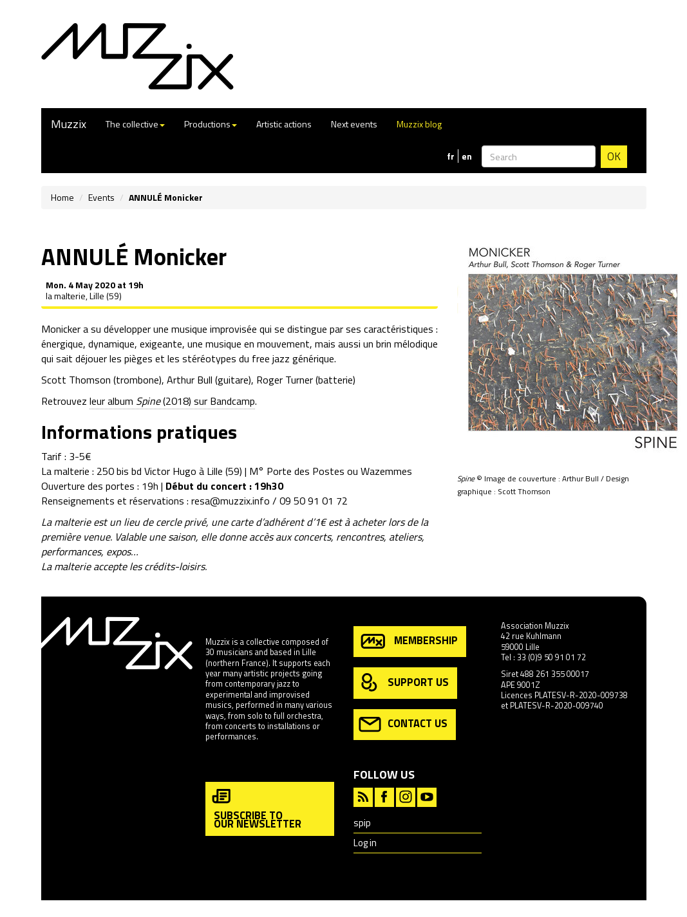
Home (62, 197)
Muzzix (68, 124)
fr (451, 156)
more (215, 764)
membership (408, 641)
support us (404, 683)
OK (614, 156)
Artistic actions (284, 124)
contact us (403, 724)
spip (362, 822)
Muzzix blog (419, 124)
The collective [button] (135, 124)
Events (101, 197)
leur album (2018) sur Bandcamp (172, 401)
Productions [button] (210, 124)
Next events (354, 124)
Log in (365, 842)
